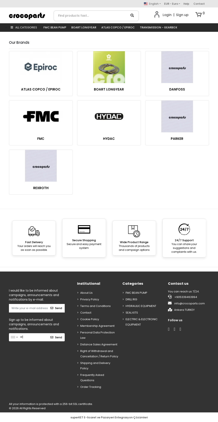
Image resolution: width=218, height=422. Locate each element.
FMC (40, 138)
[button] (200, 15)
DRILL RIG (131, 299)
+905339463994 (182, 297)
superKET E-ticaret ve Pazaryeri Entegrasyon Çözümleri (109, 417)
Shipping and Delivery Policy (95, 365)
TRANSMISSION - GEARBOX (158, 27)
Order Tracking (90, 387)
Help (186, 4)
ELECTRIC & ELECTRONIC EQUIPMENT (142, 322)
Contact (199, 4)
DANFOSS (177, 89)
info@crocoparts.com (186, 303)
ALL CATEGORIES (24, 27)
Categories (132, 283)
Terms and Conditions (95, 306)
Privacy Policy (89, 299)
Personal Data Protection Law (97, 335)
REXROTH (41, 188)
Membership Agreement (97, 326)
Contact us (178, 283)
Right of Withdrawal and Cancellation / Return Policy (99, 353)
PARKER (177, 138)
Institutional (88, 283)
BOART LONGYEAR (83, 27)
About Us (86, 293)
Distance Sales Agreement (98, 344)
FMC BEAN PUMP (54, 27)
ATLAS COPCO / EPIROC (118, 27)
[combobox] (14, 337)
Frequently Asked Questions (92, 377)
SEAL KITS (132, 313)
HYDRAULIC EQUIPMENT (141, 306)
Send (56, 308)
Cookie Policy (89, 319)
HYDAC (109, 138)
